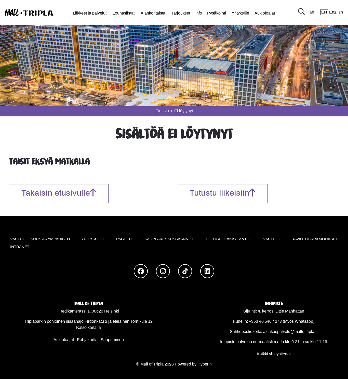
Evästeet (270, 239)
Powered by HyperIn (193, 364)
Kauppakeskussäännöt (169, 239)
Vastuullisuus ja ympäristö (40, 239)
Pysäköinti (216, 13)
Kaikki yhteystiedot (274, 354)
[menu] (90, 12)
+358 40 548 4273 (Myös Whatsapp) (281, 321)
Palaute (124, 239)
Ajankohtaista (153, 13)
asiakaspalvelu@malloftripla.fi (290, 332)
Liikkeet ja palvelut (89, 13)
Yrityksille (240, 13)
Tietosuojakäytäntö (227, 239)
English (331, 12)
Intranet (19, 247)
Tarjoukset (180, 13)
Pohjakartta (87, 340)
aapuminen (113, 340)
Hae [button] (306, 12)
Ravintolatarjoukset (314, 239)
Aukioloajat (265, 13)
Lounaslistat (124, 13)
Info (198, 13)
